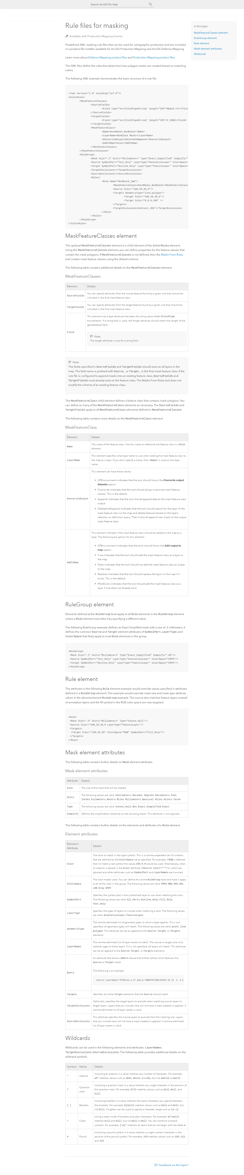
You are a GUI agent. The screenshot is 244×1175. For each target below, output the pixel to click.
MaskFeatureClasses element (211, 32)
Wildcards (200, 53)
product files (107, 57)
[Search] (150, 4)
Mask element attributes (208, 48)
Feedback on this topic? (173, 1168)
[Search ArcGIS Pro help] (119, 4)
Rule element (201, 43)
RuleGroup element (205, 38)
